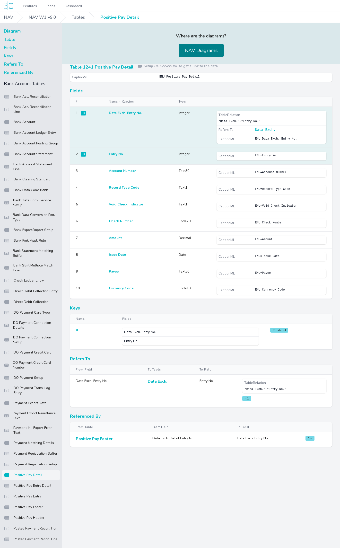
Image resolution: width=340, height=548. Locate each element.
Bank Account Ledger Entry (30, 133)
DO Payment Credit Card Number (27, 365)
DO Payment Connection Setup (27, 340)
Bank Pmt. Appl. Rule (25, 241)
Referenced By (18, 72)
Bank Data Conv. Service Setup (27, 202)
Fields (10, 48)
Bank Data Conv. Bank (26, 190)
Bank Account (19, 122)
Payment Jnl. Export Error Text (28, 430)
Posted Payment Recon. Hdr (30, 528)
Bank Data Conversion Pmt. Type (29, 217)
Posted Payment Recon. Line (30, 539)
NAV (8, 17)
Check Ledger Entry (24, 280)
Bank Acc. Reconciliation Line (28, 109)
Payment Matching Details (29, 443)
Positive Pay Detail (119, 17)
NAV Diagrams (201, 50)
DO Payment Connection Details (27, 325)
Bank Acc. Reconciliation (28, 97)
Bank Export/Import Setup (28, 230)
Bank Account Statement (28, 154)
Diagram (12, 31)
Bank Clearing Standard (27, 179)
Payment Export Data (25, 403)
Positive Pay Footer (23, 507)
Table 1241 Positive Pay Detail (101, 67)
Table (9, 39)
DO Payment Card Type (27, 313)
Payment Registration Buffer (30, 454)
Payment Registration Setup (30, 464)
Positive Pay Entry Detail (27, 486)
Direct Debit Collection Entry (31, 291)
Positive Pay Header (24, 518)
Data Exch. (265, 130)
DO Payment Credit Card (28, 352)
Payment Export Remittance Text (30, 415)
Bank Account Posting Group (31, 143)
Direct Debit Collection (26, 302)
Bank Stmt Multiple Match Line (28, 268)
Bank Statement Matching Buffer (28, 253)
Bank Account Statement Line (28, 166)
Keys (8, 56)
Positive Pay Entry (22, 496)
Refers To (13, 64)
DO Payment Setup (23, 378)
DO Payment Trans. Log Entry (27, 390)
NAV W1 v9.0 (42, 17)
